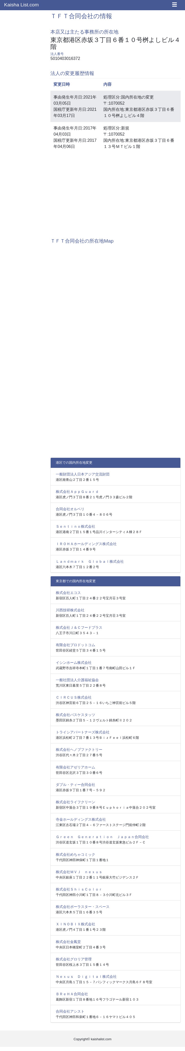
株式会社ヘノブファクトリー (79, 749)
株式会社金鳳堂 (68, 942)
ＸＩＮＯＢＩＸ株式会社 (75, 924)
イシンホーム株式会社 (74, 662)
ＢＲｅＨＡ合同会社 (72, 994)
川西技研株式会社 (70, 610)
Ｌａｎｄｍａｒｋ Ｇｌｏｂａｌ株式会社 (90, 561)
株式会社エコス (68, 593)
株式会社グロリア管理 (74, 959)
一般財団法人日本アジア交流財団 (83, 474)
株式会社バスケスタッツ (75, 715)
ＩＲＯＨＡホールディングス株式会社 (86, 544)
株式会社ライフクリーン (75, 802)
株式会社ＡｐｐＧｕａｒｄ (77, 492)
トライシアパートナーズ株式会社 (83, 732)
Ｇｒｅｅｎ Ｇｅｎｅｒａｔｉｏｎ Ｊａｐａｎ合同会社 (102, 837)
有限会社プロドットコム (75, 645)
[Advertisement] (115, 193)
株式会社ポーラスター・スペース (83, 907)
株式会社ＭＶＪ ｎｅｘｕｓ (79, 872)
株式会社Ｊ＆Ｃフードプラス (79, 627)
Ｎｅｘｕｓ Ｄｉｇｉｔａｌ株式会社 (86, 976)
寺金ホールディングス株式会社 (81, 819)
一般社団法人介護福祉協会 (77, 680)
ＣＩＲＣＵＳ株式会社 (74, 697)
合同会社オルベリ (70, 509)
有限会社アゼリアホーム (75, 767)
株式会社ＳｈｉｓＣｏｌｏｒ (79, 889)
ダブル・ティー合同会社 (75, 785)
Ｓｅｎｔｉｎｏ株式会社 (75, 526)
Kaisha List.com (21, 4)
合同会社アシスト (70, 1011)
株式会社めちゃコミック (75, 854)
